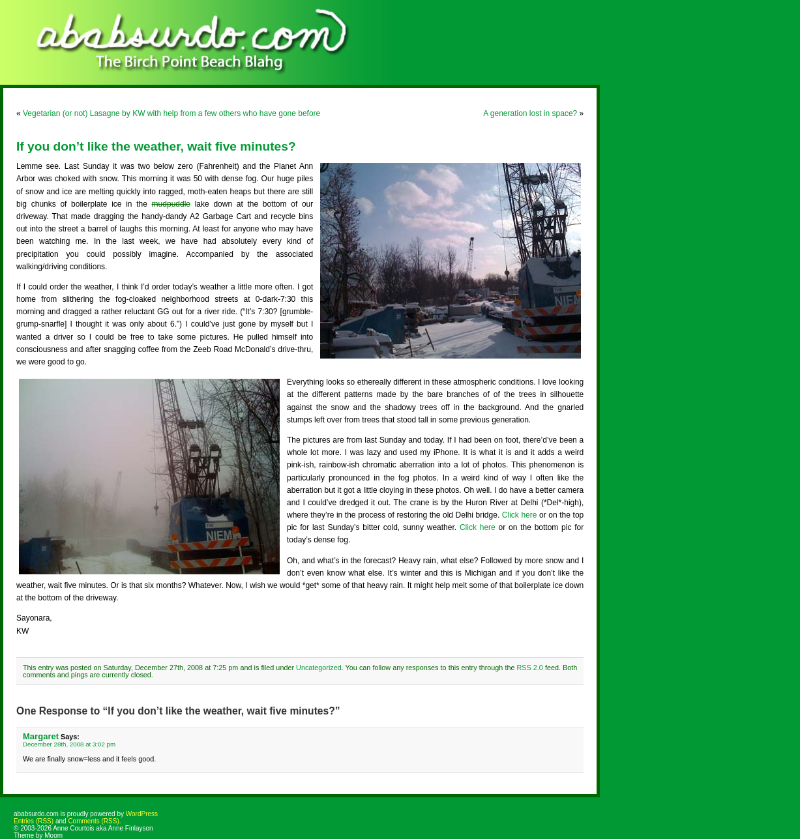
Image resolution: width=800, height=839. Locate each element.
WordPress (142, 813)
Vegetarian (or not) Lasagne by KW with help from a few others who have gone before (171, 113)
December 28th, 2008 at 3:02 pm (69, 744)
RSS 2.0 (530, 667)
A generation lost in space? (530, 113)
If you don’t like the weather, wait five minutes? (156, 146)
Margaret (41, 736)
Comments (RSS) (93, 821)
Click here (519, 515)
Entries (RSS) (33, 821)
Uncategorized (319, 667)
